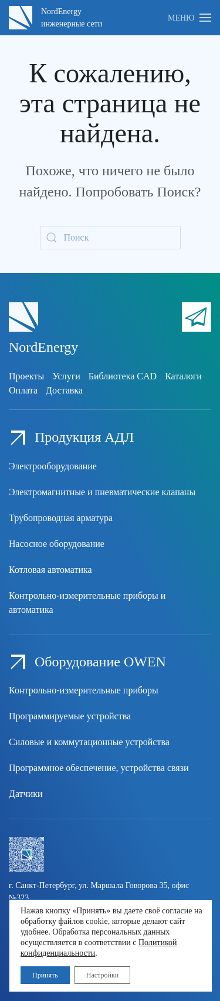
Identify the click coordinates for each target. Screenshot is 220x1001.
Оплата (23, 390)
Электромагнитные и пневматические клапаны (102, 492)
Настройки (102, 975)
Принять (45, 975)
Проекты (26, 376)
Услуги (66, 376)
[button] (189, 17)
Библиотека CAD (123, 376)
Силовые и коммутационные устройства (89, 742)
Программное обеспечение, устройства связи (99, 768)
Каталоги (183, 376)
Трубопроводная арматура (61, 518)
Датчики (26, 794)
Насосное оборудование (56, 544)
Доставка (64, 390)
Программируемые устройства (70, 716)
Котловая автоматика (50, 570)
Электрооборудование (53, 466)
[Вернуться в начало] (20, 17)
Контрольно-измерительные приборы (83, 690)
